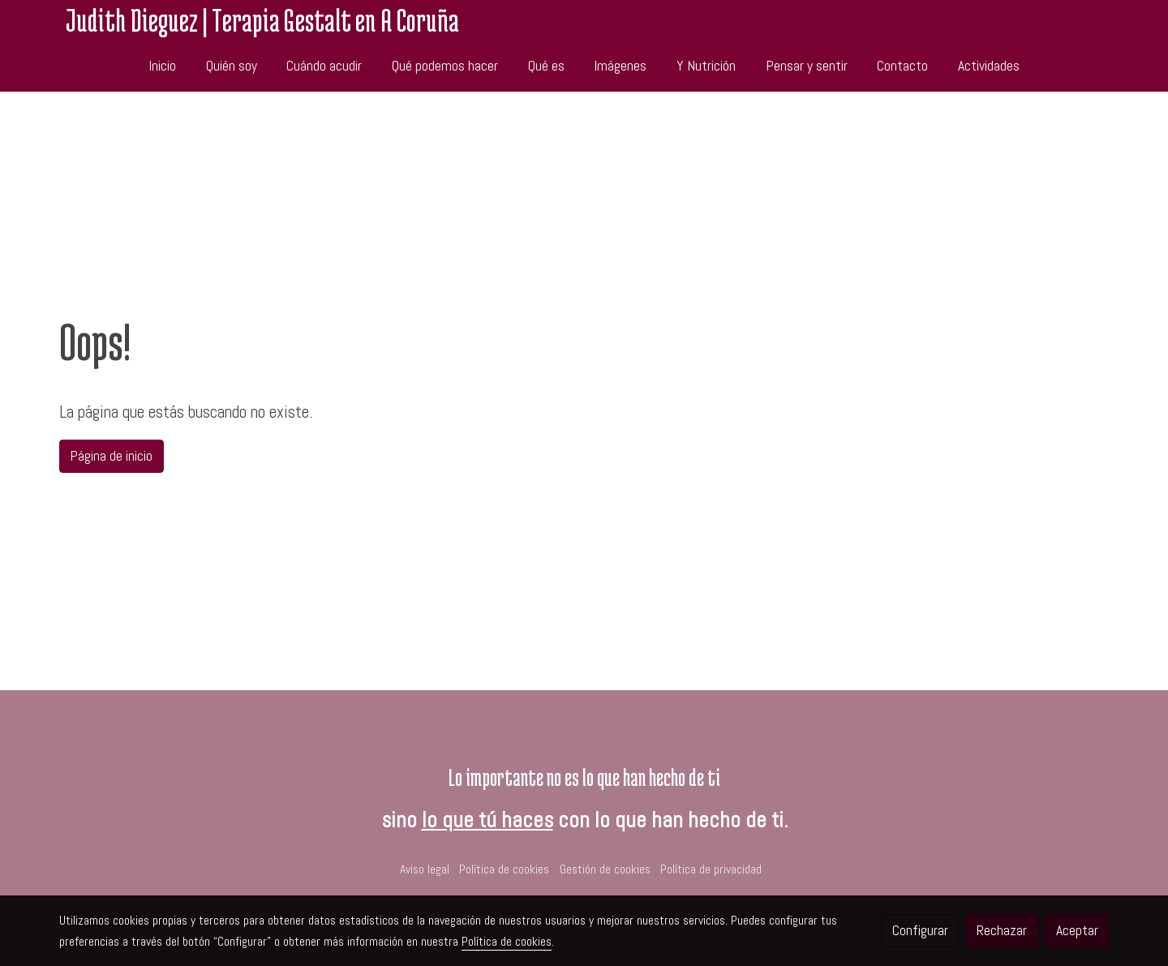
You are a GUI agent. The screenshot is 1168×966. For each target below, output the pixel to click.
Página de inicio (111, 456)
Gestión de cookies (605, 869)
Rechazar (1002, 930)
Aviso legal (424, 869)
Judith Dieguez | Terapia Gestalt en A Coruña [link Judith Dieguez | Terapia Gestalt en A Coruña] (262, 19)
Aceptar (1077, 930)
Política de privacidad (711, 869)
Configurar (920, 930)
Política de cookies (504, 869)
